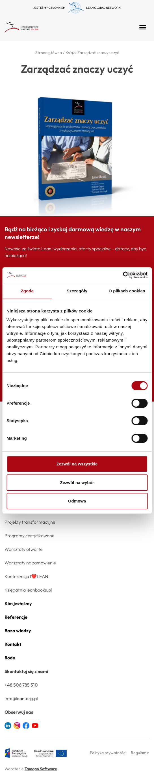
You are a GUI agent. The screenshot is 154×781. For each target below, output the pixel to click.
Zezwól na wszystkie (77, 463)
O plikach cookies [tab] (127, 290)
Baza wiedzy (18, 630)
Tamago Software (41, 768)
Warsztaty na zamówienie (30, 563)
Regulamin (140, 752)
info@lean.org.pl (21, 698)
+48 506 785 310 (21, 685)
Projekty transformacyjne (30, 522)
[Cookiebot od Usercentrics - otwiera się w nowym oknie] (123, 275)
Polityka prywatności (108, 752)
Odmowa (77, 501)
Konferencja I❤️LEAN (26, 576)
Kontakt (13, 644)
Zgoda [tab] (27, 290)
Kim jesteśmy (18, 603)
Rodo (10, 658)
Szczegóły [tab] (77, 290)
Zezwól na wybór (77, 482)
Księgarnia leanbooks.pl (28, 590)
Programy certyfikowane (30, 535)
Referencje (16, 617)
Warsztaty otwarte (24, 549)
